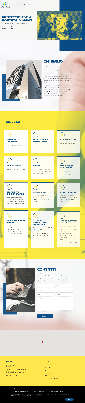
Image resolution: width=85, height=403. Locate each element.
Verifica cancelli (48, 373)
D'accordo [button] (69, 399)
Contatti (31, 5)
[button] (42, 348)
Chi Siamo (17, 5)
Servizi (25, 5)
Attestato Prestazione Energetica (53, 383)
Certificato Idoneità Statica (51, 380)
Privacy (46, 376)
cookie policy (63, 391)
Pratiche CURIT (48, 381)
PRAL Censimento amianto (51, 384)
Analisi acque (48, 375)
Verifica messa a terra (50, 372)
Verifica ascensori (49, 370)
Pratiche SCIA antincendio (51, 378)
